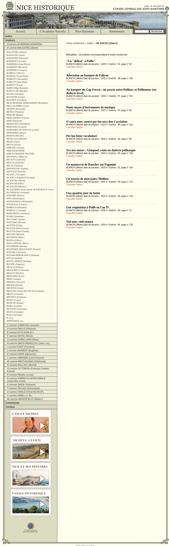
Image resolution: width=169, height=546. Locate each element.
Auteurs (10, 40)
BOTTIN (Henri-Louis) (18, 228)
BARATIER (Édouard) (17, 58)
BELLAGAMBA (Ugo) (18, 106)
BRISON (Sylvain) (15, 282)
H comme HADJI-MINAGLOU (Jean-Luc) (28, 343)
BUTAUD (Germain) (17, 309)
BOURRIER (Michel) (17, 246)
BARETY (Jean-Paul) (17, 82)
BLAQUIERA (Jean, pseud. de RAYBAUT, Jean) (30, 189)
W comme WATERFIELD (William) (25, 399)
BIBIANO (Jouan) (15, 147)
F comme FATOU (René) (20, 336)
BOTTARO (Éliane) (16, 222)
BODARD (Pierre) (15, 195)
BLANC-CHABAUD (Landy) (21, 177)
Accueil (20, 31)
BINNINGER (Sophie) (17, 168)
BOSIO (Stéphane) (15, 216)
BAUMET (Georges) (16, 100)
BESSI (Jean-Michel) (17, 138)
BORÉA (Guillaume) (16, 207)
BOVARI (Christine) (16, 252)
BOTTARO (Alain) (16, 219)
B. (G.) (10, 318)
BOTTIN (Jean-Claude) (18, 231)
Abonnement (117, 31)
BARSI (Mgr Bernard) (17, 88)
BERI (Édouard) (14, 120)
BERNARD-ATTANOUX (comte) (23, 129)
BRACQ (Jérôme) (15, 267)
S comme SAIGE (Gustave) (21, 384)
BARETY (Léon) (15, 85)
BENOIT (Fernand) (16, 108)
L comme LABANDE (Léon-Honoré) (25, 357)
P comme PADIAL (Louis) (20, 374)
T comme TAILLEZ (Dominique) (23, 388)
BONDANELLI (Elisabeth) (20, 201)
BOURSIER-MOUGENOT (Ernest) (23, 249)
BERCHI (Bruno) (15, 114)
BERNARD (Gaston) (17, 126)
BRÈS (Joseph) (14, 279)
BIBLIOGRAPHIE (15, 150)
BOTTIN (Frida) (14, 225)
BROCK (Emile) (14, 285)
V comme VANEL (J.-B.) (19, 395)
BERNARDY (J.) (15, 320)
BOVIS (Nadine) (15, 258)
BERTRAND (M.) (15, 135)
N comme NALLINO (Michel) (22, 365)
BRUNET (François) (16, 297)
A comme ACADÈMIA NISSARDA (24, 44)
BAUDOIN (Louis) (16, 97)
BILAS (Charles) (15, 165)
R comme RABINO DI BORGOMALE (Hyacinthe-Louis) (26, 379)
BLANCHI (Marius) (16, 186)
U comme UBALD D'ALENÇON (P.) (25, 392)
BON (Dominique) (15, 198)
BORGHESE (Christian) (18, 213)
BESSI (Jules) (13, 141)
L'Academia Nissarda (52, 31)
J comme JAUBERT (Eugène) (22, 350)
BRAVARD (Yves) (15, 276)
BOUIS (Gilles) (14, 240)
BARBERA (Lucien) (16, 61)
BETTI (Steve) (14, 144)
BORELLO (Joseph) (16, 210)
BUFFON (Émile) (15, 303)
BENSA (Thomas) (15, 111)
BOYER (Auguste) (15, 264)
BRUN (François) (15, 294)
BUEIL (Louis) (14, 300)
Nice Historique (84, 31)
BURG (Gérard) (14, 306)
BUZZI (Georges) (15, 312)
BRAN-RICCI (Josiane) (18, 270)
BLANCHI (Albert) (16, 180)
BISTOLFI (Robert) (16, 171)
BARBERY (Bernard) (17, 67)
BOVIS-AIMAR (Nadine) (19, 261)
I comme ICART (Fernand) (20, 347)
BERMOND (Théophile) (18, 123)
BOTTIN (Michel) (15, 234)
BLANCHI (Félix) (15, 183)
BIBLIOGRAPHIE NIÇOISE (20, 153)
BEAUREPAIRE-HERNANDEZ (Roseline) (27, 103)
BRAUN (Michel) (15, 273)
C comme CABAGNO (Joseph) (23, 325)
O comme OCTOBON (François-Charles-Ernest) (28, 369)
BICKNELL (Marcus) (17, 156)
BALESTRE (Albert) (17, 52)
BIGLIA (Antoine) (15, 162)
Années (10, 406)
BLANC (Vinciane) (16, 174)
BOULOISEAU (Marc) (18, 243)
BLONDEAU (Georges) (18, 192)
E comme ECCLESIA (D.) (20, 332)
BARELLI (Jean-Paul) (17, 76)
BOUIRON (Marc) (15, 237)
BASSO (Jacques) (15, 94)
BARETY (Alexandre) (17, 79)
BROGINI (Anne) (15, 288)
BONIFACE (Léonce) (17, 204)
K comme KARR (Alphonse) (21, 354)
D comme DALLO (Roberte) (21, 328)
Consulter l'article (74, 67)
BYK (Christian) (14, 315)
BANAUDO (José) (15, 55)
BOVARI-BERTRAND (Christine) (23, 255)
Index (9, 36)
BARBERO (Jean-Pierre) (18, 64)
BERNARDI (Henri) (16, 132)
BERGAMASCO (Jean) (18, 117)
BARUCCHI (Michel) (17, 91)
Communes (12, 402)
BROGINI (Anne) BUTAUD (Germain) (25, 291)
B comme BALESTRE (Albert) (22, 47)
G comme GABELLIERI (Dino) (23, 339)
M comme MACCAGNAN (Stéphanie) (26, 361)
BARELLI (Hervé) (15, 73)
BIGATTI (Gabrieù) (16, 159)
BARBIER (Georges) (17, 70)
